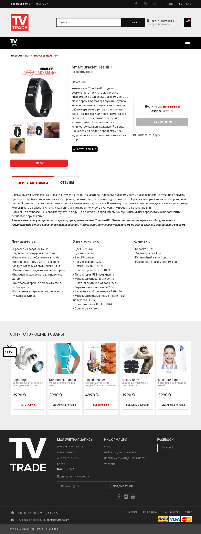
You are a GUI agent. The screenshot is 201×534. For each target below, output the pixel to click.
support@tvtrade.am (56, 519)
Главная (16, 55)
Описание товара (33, 183)
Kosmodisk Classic (62, 380)
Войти (152, 20)
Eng (188, 4)
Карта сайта (149, 512)
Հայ (171, 4)
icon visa (174, 519)
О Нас (188, 512)
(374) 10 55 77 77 (47, 512)
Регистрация (167, 20)
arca (163, 519)
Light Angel (20, 380)
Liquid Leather (95, 380)
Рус (179, 4)
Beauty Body (130, 380)
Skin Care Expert (169, 380)
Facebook (168, 447)
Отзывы (67, 182)
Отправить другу (146, 135)
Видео (39, 162)
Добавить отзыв (82, 71)
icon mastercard (186, 519)
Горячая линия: (29, 3)
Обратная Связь (171, 512)
